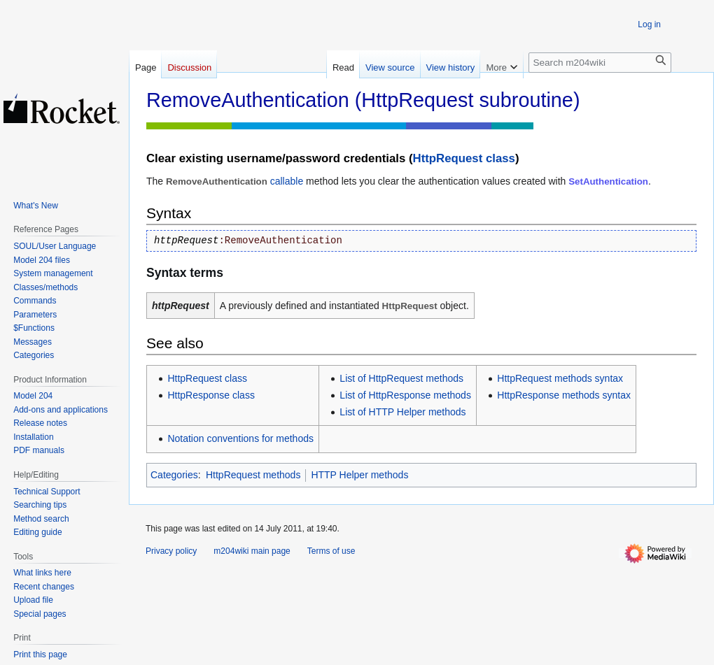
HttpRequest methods (253, 474)
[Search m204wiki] (599, 62)
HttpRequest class (464, 158)
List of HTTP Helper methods (402, 411)
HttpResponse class (211, 395)
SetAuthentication (608, 181)
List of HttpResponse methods (405, 395)
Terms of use (331, 551)
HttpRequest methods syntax (560, 378)
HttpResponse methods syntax (564, 395)
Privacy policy (171, 551)
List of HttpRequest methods (401, 378)
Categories (174, 474)
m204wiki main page (252, 551)
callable (286, 181)
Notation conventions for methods (240, 438)
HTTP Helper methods (359, 474)
